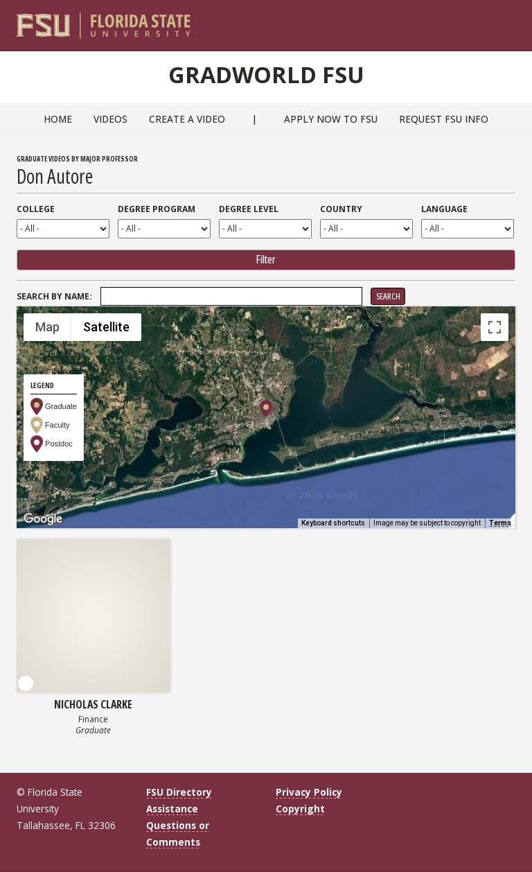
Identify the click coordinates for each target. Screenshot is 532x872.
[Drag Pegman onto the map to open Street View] (494, 498)
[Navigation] (514, 21)
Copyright (300, 809)
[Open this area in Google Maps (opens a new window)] (43, 519)
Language (444, 209)
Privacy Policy (309, 792)
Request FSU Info (443, 118)
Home (58, 118)
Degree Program (156, 209)
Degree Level (248, 209)
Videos (110, 118)
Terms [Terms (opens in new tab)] (500, 523)
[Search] (495, 21)
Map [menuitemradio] (47, 327)
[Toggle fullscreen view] (494, 327)
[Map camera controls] (494, 448)
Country (341, 209)
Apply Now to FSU (331, 118)
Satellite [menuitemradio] (106, 327)
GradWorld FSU (266, 73)
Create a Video (187, 118)
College (36, 209)
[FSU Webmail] (476, 21)
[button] (266, 408)
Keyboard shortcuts (333, 523)
